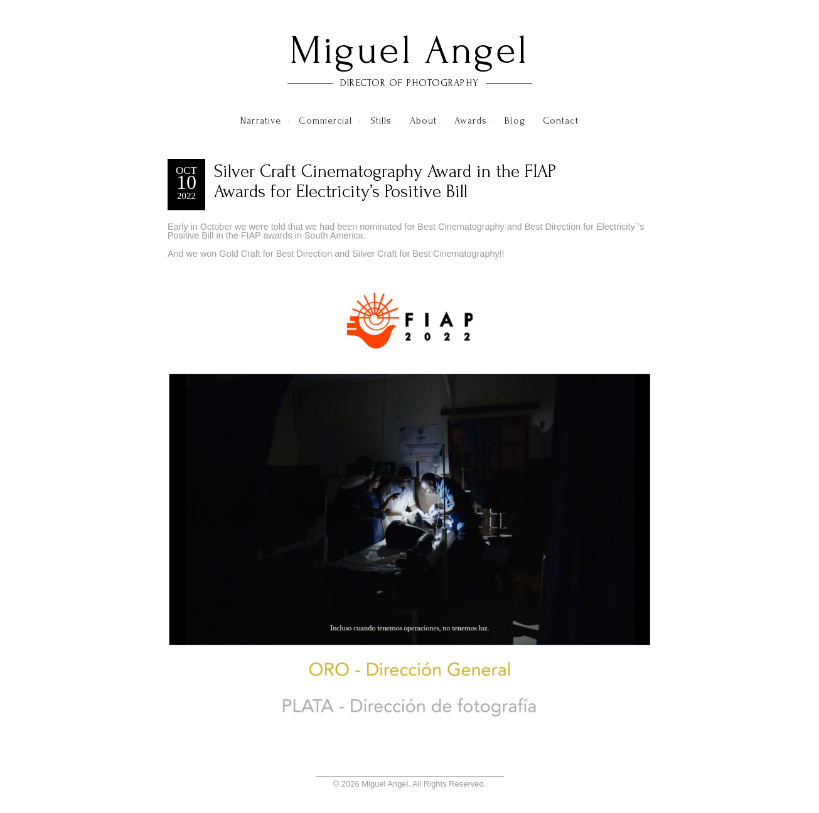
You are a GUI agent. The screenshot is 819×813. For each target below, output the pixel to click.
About (423, 120)
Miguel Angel (409, 50)
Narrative (260, 120)
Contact (561, 120)
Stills (381, 120)
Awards (470, 120)
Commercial (325, 120)
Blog (515, 120)
